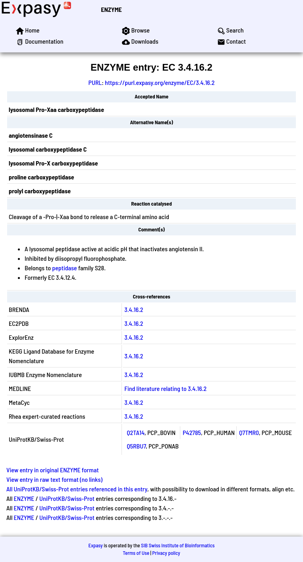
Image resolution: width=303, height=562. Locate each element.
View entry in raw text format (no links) (54, 479)
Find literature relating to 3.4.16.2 (165, 388)
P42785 (192, 432)
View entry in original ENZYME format (52, 469)
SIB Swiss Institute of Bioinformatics (177, 545)
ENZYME (111, 9)
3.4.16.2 (133, 309)
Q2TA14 (136, 432)
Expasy (95, 545)
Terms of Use (136, 553)
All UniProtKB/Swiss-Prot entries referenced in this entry (76, 489)
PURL (95, 82)
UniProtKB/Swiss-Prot (67, 498)
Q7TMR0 (249, 432)
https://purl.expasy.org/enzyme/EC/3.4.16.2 (159, 82)
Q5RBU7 (136, 446)
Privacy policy (166, 553)
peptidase (64, 267)
